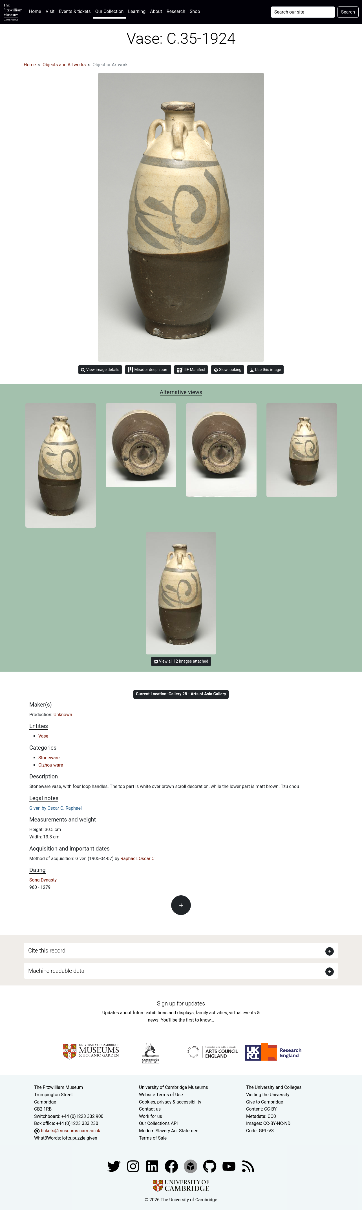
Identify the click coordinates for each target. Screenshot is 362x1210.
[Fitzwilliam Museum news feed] (248, 1166)
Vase (43, 736)
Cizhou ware (50, 765)
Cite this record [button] (46, 950)
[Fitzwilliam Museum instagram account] (133, 1166)
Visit (50, 11)
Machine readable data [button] (56, 970)
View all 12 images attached (181, 661)
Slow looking (227, 369)
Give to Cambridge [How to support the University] (264, 1102)
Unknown (63, 714)
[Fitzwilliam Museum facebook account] (152, 1166)
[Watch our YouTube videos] (229, 1166)
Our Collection (109, 11)
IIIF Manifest (191, 370)
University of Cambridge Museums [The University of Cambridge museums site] (173, 1087)
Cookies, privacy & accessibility (170, 1102)
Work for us (150, 1116)
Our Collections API (158, 1123)
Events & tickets (75, 11)
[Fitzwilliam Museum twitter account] (114, 1166)
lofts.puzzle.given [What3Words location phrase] (79, 1138)
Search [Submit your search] (348, 12)
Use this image (265, 369)
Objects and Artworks (64, 64)
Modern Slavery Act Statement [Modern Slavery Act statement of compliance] (169, 1130)
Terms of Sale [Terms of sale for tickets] (153, 1138)
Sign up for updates (181, 1003)
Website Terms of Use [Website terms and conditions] (161, 1094)
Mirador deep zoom (148, 369)
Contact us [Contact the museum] (150, 1109)
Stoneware (49, 757)
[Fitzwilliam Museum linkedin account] (172, 1166)
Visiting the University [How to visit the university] (267, 1094)
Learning (136, 11)
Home (36, 11)
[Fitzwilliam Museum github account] (210, 1166)
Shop (195, 11)
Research (176, 11)
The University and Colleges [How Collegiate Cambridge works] (273, 1087)
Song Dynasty (43, 880)
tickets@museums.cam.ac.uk (70, 1130)
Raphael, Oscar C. (138, 858)
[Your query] (303, 12)
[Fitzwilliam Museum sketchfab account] (191, 1166)
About (156, 11)
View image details (100, 369)
